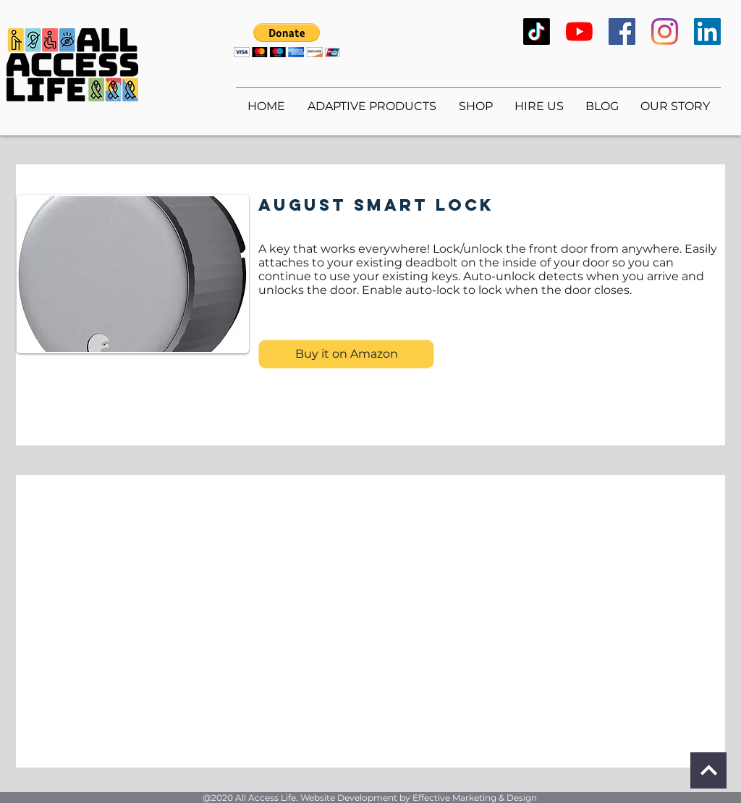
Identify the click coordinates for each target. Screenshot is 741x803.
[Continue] (708, 770)
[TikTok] (536, 31)
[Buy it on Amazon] (346, 354)
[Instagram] (664, 31)
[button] (287, 40)
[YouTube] (579, 31)
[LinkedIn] (707, 31)
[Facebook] (622, 31)
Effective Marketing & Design (474, 797)
